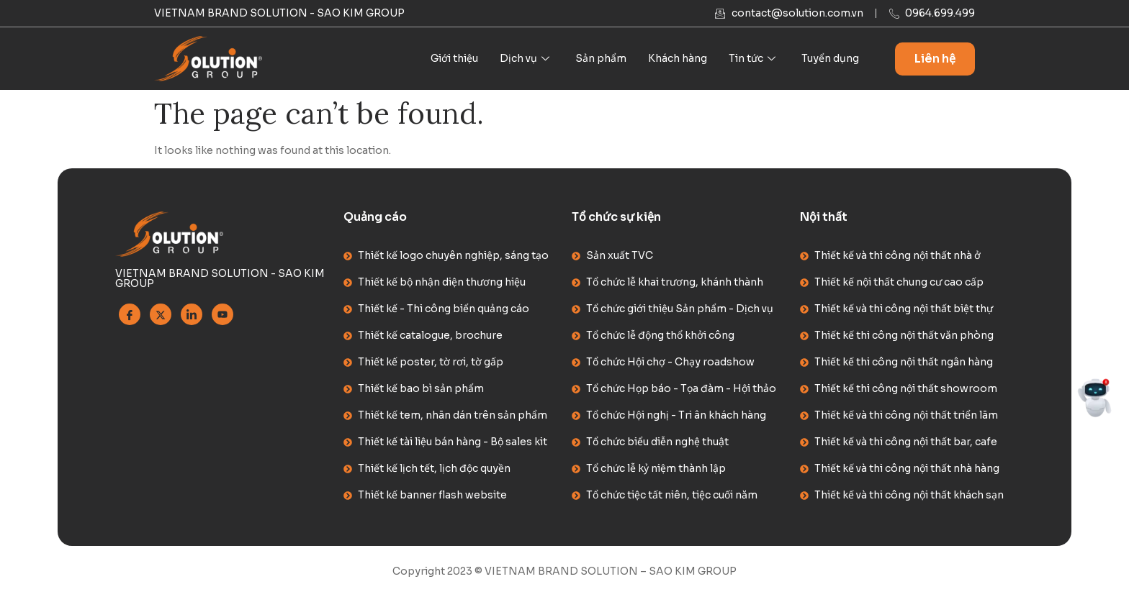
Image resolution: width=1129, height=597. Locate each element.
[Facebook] (129, 314)
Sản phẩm (600, 58)
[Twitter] (160, 314)
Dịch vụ (524, 58)
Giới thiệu (454, 58)
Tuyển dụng (830, 58)
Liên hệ (934, 58)
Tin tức (752, 58)
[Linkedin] (191, 314)
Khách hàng (677, 58)
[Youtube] (222, 314)
